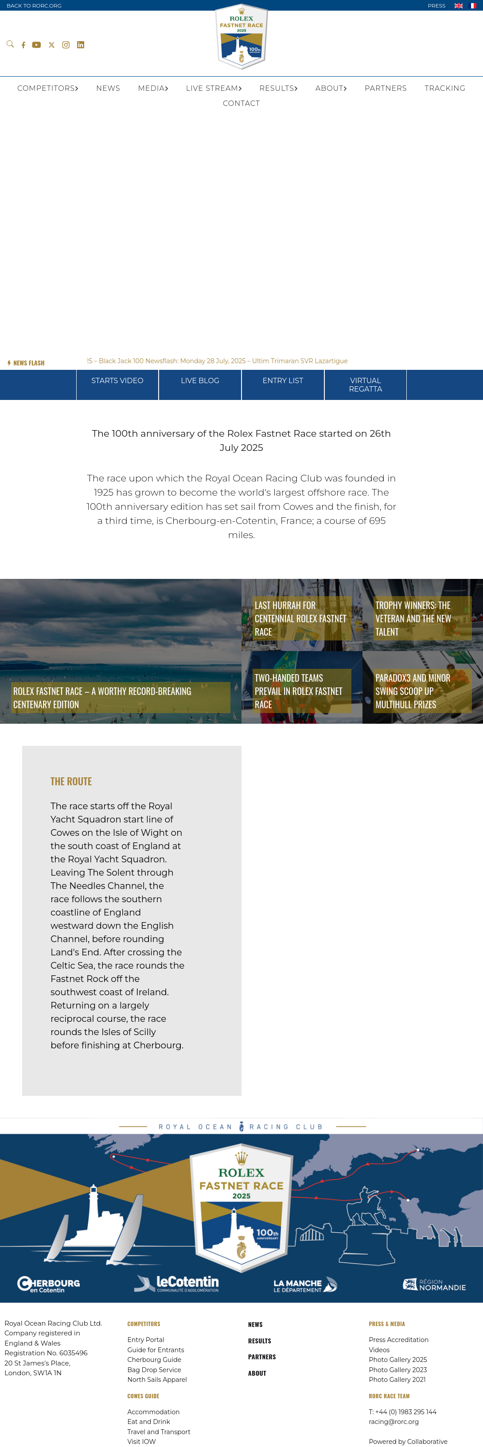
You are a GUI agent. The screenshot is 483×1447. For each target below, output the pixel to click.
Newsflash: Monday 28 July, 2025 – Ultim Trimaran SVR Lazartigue (253, 361)
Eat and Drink (149, 1422)
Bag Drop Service (154, 1370)
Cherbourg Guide (155, 1360)
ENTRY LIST (282, 380)
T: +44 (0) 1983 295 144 (403, 1412)
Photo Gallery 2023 (398, 1370)
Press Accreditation (399, 1340)
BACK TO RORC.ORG (34, 5)
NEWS (255, 1324)
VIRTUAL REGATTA (365, 384)
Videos (379, 1350)
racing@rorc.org (394, 1422)
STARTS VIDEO (117, 380)
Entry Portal (146, 1340)
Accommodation (154, 1412)
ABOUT (257, 1372)
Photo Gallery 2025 (398, 1360)
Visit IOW (142, 1442)
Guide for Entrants (156, 1350)
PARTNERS (262, 1356)
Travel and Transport (159, 1432)
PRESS (436, 5)
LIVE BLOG (200, 380)
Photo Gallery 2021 (397, 1380)
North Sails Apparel (157, 1380)
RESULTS (259, 1340)
